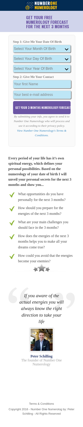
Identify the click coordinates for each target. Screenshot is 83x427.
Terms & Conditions (41, 403)
